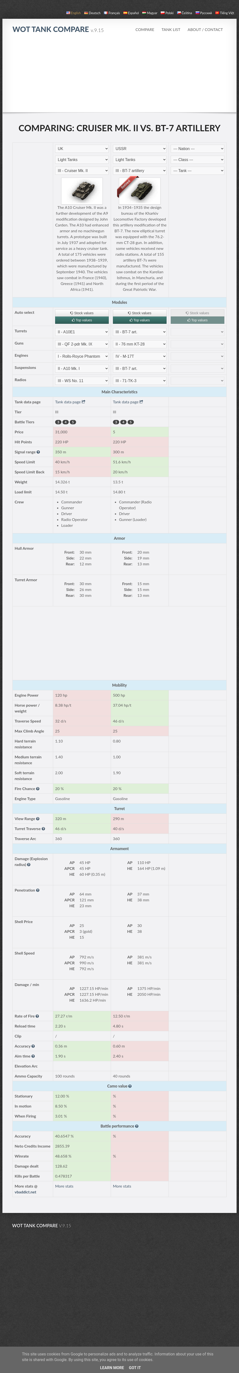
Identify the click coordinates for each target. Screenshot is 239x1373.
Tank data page (70, 401)
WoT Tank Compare (58, 29)
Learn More (112, 1367)
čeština (184, 13)
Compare (144, 29)
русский (204, 13)
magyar (149, 13)
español (131, 13)
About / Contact (205, 29)
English (73, 13)
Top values (82, 320)
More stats (64, 1186)
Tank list (170, 29)
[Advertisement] (119, 75)
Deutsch (92, 13)
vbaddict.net (25, 1192)
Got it (135, 1367)
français (112, 13)
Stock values (81, 313)
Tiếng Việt (224, 13)
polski (167, 13)
